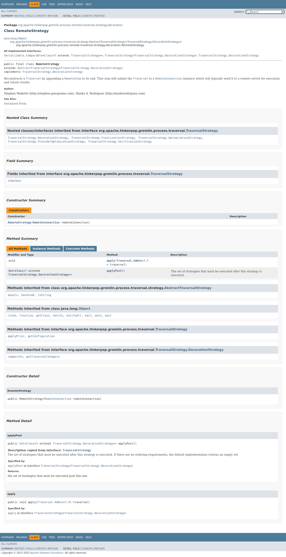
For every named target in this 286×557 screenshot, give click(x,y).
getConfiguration (41, 336)
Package (21, 4)
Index (79, 4)
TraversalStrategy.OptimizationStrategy (170, 137)
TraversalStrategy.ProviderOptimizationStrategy (46, 141)
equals (13, 295)
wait (88, 315)
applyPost (114, 270)
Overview (7, 4)
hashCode (27, 295)
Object (84, 309)
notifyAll (73, 315)
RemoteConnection (46, 222)
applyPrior (16, 336)
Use (44, 4)
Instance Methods (46, 248)
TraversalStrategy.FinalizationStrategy (103, 137)
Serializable (14, 55)
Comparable (34, 55)
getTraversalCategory (43, 356)
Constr (40, 16)
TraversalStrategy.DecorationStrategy (153, 41)
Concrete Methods (80, 248)
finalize (26, 315)
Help (88, 4)
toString (44, 295)
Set (10, 270)
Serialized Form (15, 103)
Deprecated (65, 4)
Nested (19, 16)
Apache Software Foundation (46, 552)
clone (12, 315)
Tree (52, 4)
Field (29, 16)
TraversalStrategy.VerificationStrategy (120, 141)
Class (48, 55)
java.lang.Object (15, 38)
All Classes (9, 11)
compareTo (15, 356)
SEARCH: (239, 12)
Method (53, 16)
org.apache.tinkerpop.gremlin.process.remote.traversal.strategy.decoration (70, 25)
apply (111, 260)
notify (58, 315)
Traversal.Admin (129, 260)
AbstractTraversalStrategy (38, 68)
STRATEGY (14, 180)
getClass (42, 315)
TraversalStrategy (85, 55)
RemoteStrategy (19, 222)
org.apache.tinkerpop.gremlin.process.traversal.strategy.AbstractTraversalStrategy (67, 41)
